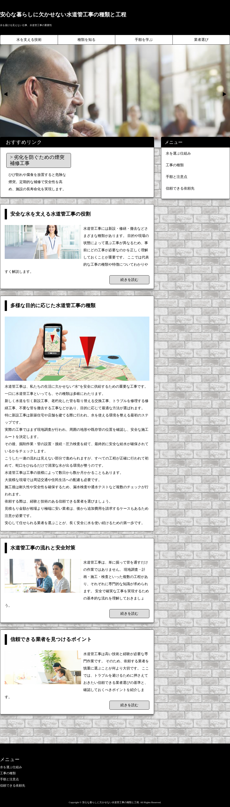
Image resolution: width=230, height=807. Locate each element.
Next (224, 94)
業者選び (201, 40)
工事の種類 (175, 165)
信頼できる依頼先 (180, 188)
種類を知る (86, 40)
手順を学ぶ (144, 40)
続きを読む (129, 280)
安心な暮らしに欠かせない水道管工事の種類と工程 (63, 14)
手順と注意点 (176, 177)
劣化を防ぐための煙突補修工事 (37, 160)
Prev (5, 94)
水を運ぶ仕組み (178, 153)
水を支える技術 (29, 40)
